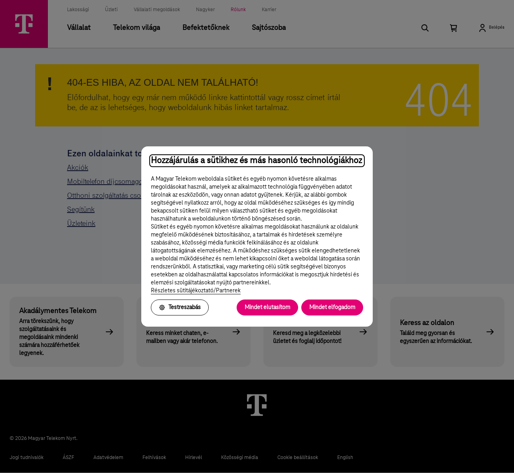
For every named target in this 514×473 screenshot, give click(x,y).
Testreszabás (180, 307)
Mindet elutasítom (267, 307)
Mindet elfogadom (332, 307)
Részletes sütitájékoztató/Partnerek (196, 291)
